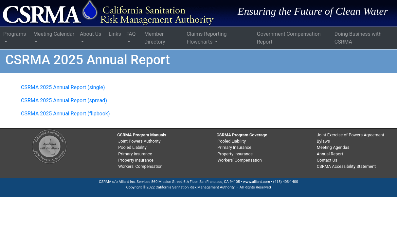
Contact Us (327, 160)
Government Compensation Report (289, 38)
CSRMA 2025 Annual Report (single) (63, 87)
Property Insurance (135, 160)
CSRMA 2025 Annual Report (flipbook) (65, 113)
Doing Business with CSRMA (358, 38)
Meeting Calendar (53, 34)
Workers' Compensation (140, 166)
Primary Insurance (135, 153)
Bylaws (323, 141)
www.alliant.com (256, 182)
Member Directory (154, 38)
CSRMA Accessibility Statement (346, 166)
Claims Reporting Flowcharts (206, 38)
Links (115, 34)
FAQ (131, 34)
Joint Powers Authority (139, 141)
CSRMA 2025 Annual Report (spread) (64, 100)
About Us (90, 34)
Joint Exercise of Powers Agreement (350, 134)
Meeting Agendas (333, 147)
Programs (14, 34)
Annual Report (330, 153)
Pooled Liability (132, 147)
